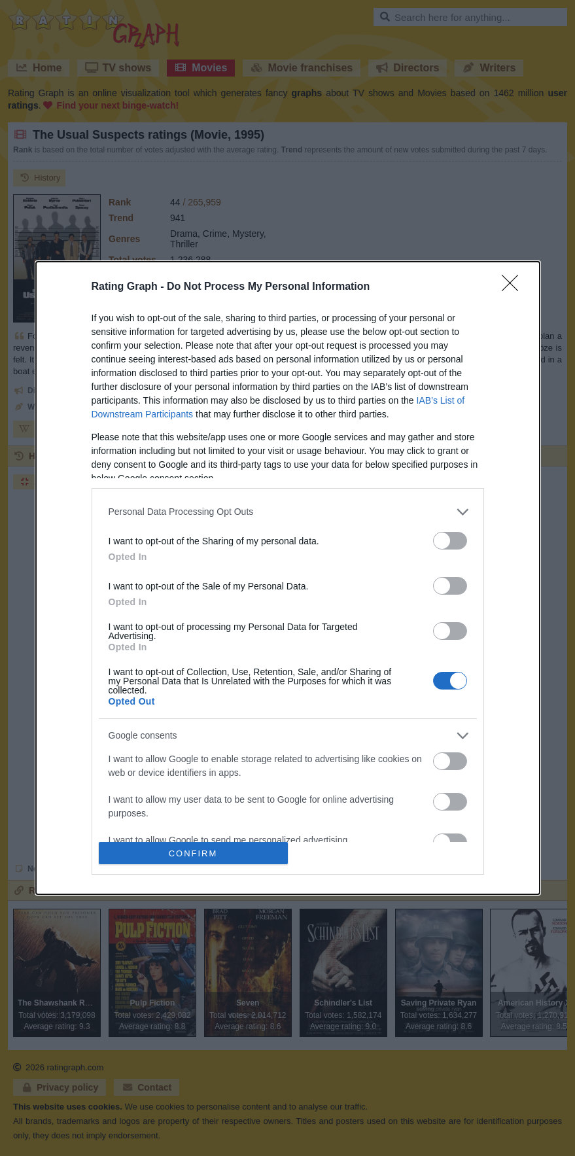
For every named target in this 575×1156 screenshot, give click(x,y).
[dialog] (288, 578)
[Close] (514, 287)
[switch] (450, 541)
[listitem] (288, 512)
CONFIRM (193, 853)
